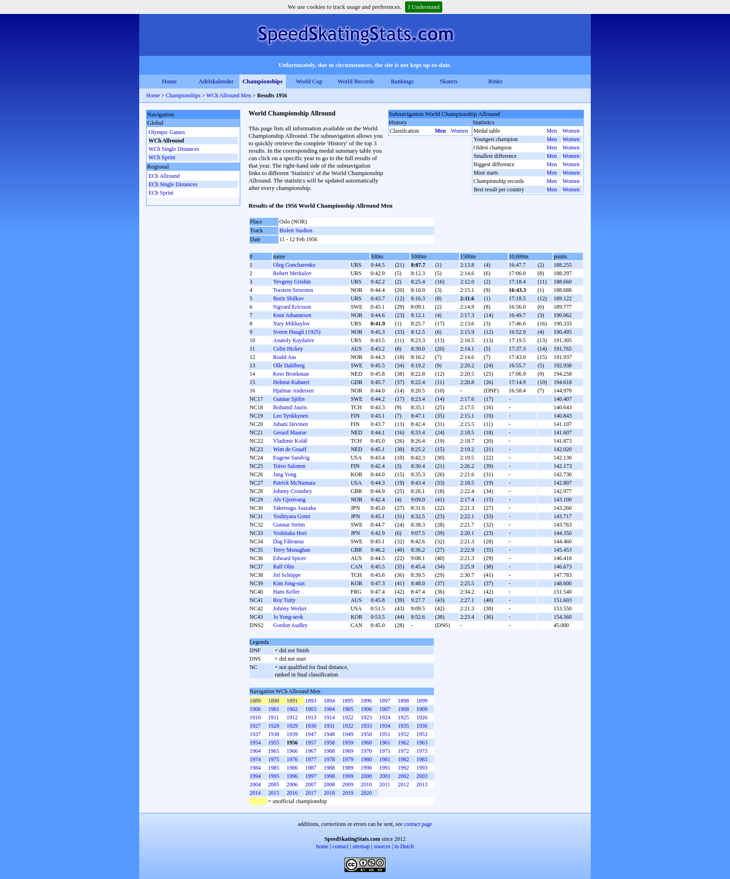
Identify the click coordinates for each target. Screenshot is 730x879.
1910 (255, 717)
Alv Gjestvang (289, 499)
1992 (403, 767)
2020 (366, 793)
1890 (273, 700)
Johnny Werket (289, 608)
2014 (255, 793)
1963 (421, 742)
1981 (385, 759)
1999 (347, 776)
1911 (273, 717)
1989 (347, 767)
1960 (366, 742)
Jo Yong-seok (288, 617)
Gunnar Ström (288, 524)
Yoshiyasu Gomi (291, 516)
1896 (366, 700)
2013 (421, 784)
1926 (421, 717)
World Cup (309, 81)
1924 (385, 717)
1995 (273, 776)
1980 (366, 759)
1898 (403, 700)
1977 (310, 759)
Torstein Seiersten (293, 290)
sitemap (361, 846)
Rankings (402, 81)
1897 (385, 700)
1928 (273, 726)
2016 (292, 793)
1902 (292, 709)
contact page (418, 824)
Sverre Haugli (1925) (296, 332)
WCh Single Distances (174, 149)
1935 (403, 726)
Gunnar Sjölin (288, 399)
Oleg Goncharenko (294, 265)
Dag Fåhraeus (288, 541)
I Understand (423, 6)
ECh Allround (164, 176)
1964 (255, 751)
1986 (292, 767)
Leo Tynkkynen (290, 415)
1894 (329, 700)
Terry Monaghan (291, 550)
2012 (403, 784)
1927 (255, 726)
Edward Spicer (289, 558)
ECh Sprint (161, 192)
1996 (292, 776)
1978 (329, 759)
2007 (310, 784)
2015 (273, 793)
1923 (366, 717)
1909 (421, 709)
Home (169, 81)
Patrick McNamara (294, 483)
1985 (273, 767)
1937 (255, 734)
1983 (421, 759)
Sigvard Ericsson (292, 307)
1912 (292, 717)
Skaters (449, 81)
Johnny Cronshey (292, 491)
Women (459, 131)
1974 (255, 759)
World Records (356, 81)
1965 (273, 751)
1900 (255, 709)
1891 (292, 700)
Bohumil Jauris (290, 407)
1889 (255, 700)
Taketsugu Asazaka (294, 508)
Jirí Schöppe (287, 575)
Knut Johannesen (292, 315)
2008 (329, 784)
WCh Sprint (162, 157)
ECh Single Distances (173, 184)
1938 (273, 734)
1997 (310, 776)
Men (440, 131)
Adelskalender (215, 81)
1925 (403, 717)
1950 (366, 734)
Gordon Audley (290, 625)
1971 (385, 751)
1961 (385, 742)
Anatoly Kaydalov (293, 340)
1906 (366, 709)
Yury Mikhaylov (291, 323)
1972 (403, 751)
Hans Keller (286, 591)
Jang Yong (284, 474)
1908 (403, 709)
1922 (347, 717)
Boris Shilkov (288, 298)
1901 (273, 709)
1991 (385, 767)
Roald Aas (284, 357)
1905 (347, 709)
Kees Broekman (291, 374)
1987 (310, 767)
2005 (273, 784)
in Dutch (404, 846)
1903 (310, 709)
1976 (292, 759)
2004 (255, 784)
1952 (403, 734)
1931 (329, 726)
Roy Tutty (284, 600)
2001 (385, 776)
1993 (421, 767)
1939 (292, 734)
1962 (403, 742)
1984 (255, 767)
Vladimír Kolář (290, 441)
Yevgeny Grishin (292, 281)
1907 (385, 709)
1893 (310, 700)
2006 (292, 784)
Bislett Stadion (295, 230)
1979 (347, 759)
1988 (329, 767)
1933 (366, 726)
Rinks (495, 81)
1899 (421, 700)
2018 (329, 793)
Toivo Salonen (289, 466)
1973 (421, 751)
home (322, 846)
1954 (255, 742)
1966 (292, 751)
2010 (366, 784)
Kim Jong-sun (288, 583)
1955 (273, 742)
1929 (292, 726)
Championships (263, 81)
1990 (366, 767)
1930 (310, 726)
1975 (273, 759)
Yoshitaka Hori (289, 533)
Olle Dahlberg (288, 365)
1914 (329, 717)
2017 (310, 793)
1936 (421, 726)
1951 (385, 734)
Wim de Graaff (289, 449)
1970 (366, 751)
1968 (329, 751)
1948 (329, 734)
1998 (329, 776)
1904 (329, 709)
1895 (347, 700)
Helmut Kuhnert (291, 382)
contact (340, 846)
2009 (347, 784)
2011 (385, 784)
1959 (347, 742)
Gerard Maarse (289, 432)
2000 (366, 776)
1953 (421, 734)
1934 (385, 726)
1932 (347, 726)
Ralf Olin (283, 566)
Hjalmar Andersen (293, 390)
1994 (255, 776)
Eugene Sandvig (291, 457)
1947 (310, 734)
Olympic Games (167, 132)
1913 (310, 717)
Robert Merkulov (292, 273)
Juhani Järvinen (290, 424)
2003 (421, 776)
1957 (310, 742)
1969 (347, 751)
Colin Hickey (288, 348)
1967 (310, 751)
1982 (403, 759)
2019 (347, 793)
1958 (329, 742)
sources (382, 846)
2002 (403, 776)
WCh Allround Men (228, 95)
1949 (347, 734)
